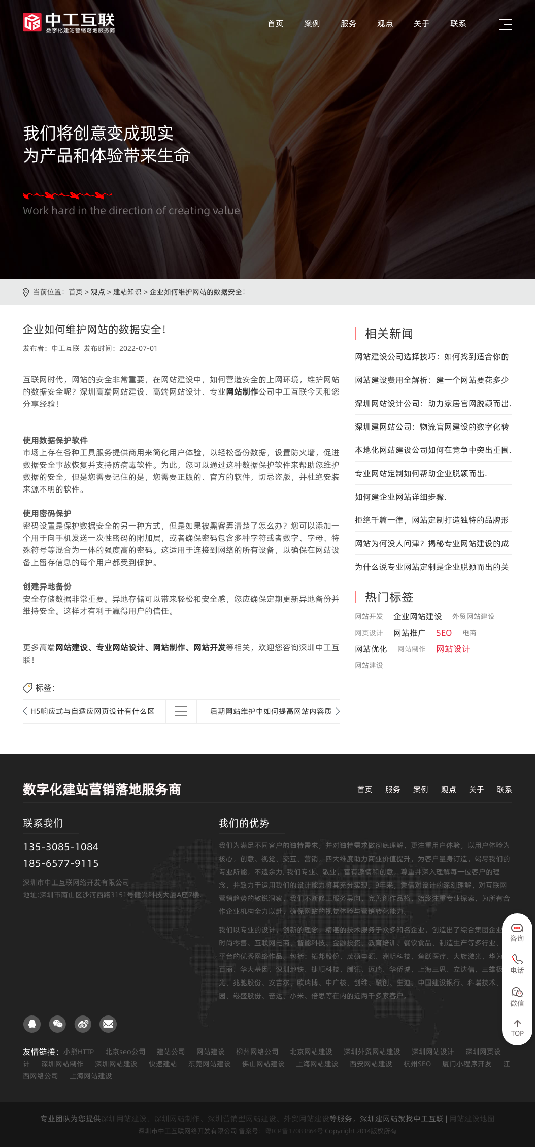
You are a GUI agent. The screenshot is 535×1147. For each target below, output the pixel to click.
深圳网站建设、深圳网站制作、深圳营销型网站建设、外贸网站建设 (215, 1118)
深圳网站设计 (433, 1051)
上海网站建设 (317, 1064)
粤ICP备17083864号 (294, 1130)
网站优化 (371, 648)
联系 (458, 23)
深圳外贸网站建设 (372, 1051)
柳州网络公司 (257, 1051)
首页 (276, 23)
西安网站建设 (371, 1064)
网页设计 (369, 633)
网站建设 (369, 665)
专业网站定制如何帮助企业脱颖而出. (421, 473)
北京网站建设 (311, 1051)
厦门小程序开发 (467, 1064)
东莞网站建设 (209, 1064)
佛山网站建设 (263, 1064)
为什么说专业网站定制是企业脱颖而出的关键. (432, 569)
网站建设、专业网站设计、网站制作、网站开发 (140, 647)
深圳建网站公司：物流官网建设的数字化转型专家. (432, 429)
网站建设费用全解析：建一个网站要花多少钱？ (432, 382)
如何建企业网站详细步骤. (401, 496)
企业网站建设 (417, 616)
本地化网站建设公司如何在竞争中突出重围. (433, 449)
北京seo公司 (125, 1051)
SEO (444, 633)
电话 (517, 970)
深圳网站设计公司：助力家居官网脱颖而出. (433, 403)
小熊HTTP (78, 1051)
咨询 (517, 938)
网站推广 (409, 632)
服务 (349, 23)
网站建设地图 (472, 1118)
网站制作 (242, 391)
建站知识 (127, 292)
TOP (517, 1033)
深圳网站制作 (62, 1064)
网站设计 (453, 649)
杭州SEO (417, 1064)
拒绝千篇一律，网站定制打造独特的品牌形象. (432, 523)
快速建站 (163, 1064)
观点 (385, 23)
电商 (469, 633)
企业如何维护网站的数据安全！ (199, 292)
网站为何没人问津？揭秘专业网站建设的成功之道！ (432, 546)
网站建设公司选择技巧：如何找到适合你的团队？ (432, 359)
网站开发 (369, 616)
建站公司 (171, 1051)
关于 (422, 23)
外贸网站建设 (473, 616)
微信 (517, 1003)
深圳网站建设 (116, 1064)
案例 (312, 23)
